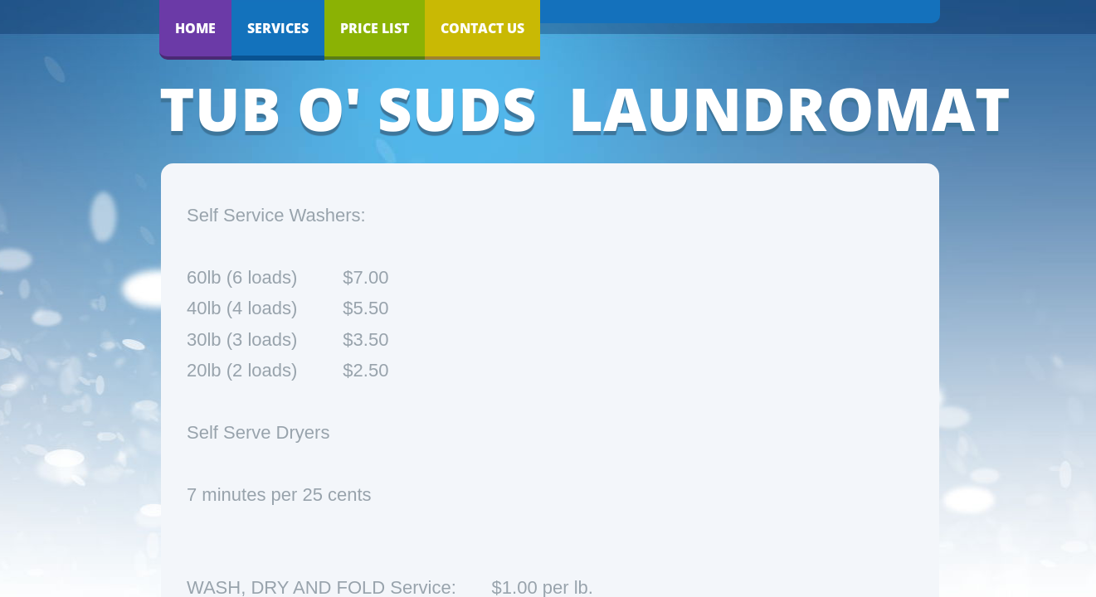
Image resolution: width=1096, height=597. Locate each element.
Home (195, 28)
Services (278, 28)
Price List (374, 28)
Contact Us (482, 28)
